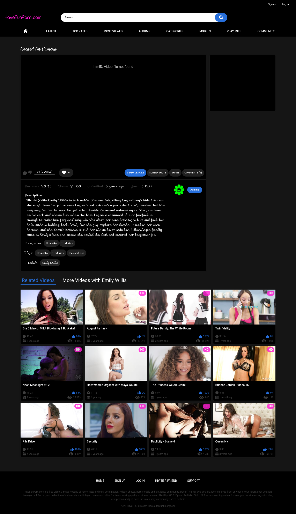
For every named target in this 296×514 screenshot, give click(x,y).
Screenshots (157, 172)
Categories (174, 31)
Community (266, 31)
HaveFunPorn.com (137, 506)
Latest (51, 31)
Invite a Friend (166, 480)
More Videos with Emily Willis (94, 280)
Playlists (234, 31)
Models (205, 31)
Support (193, 480)
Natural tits (76, 253)
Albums (144, 31)
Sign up (272, 4)
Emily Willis (50, 263)
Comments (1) (193, 172)
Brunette (51, 243)
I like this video (25, 173)
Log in (285, 4)
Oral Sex (67, 243)
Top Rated (80, 31)
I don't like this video (30, 173)
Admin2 (194, 189)
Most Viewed (113, 31)
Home (26, 31)
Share (175, 172)
